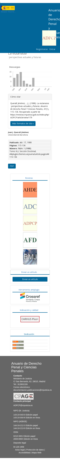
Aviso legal (20, 450)
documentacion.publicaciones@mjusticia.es (32, 390)
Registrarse (42, 49)
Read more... (8, 8)
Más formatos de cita (23, 123)
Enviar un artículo (29, 272)
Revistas (29, 178)
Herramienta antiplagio (29, 289)
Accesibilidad (24, 452)
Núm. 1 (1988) (24, 148)
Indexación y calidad (29, 310)
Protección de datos (35, 450)
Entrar (52, 49)
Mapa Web (36, 452)
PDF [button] (12, 166)
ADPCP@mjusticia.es (23, 405)
